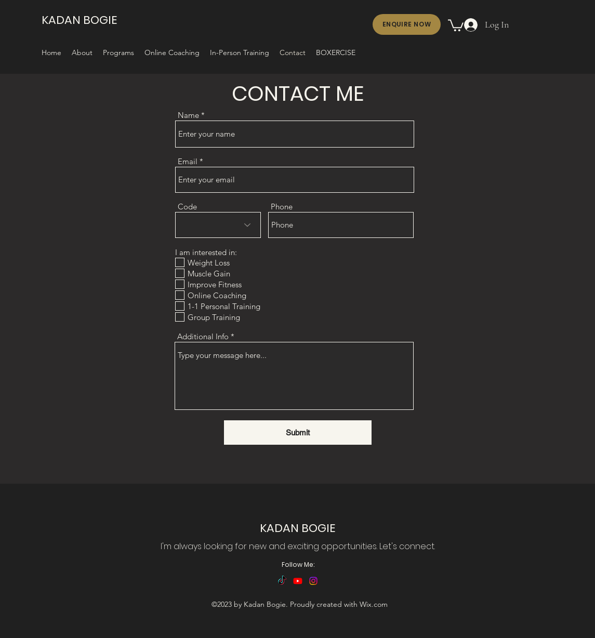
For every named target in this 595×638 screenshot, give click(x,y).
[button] (456, 24)
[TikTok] (282, 581)
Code (187, 206)
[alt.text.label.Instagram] (313, 581)
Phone (282, 206)
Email (187, 161)
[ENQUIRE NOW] (407, 24)
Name (188, 115)
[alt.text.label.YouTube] (298, 581)
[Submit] (298, 432)
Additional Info (203, 336)
